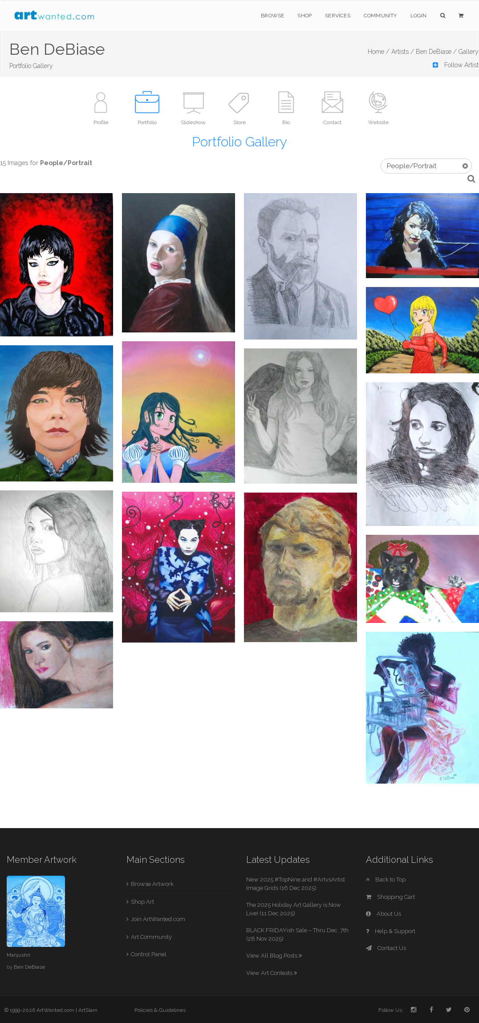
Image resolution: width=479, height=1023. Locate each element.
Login (418, 15)
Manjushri (18, 955)
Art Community (151, 937)
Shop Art (142, 901)
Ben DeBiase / (436, 51)
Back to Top (386, 879)
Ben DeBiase (29, 967)
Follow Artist (456, 65)
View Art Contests (271, 973)
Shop (304, 15)
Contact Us (386, 948)
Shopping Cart (390, 897)
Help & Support (390, 931)
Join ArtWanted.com (158, 919)
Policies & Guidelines (160, 1010)
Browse (272, 15)
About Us (383, 913)
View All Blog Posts (274, 955)
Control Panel (148, 954)
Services (337, 15)
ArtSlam (87, 1010)
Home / (379, 51)
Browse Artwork (152, 884)
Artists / (402, 51)
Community (380, 15)
